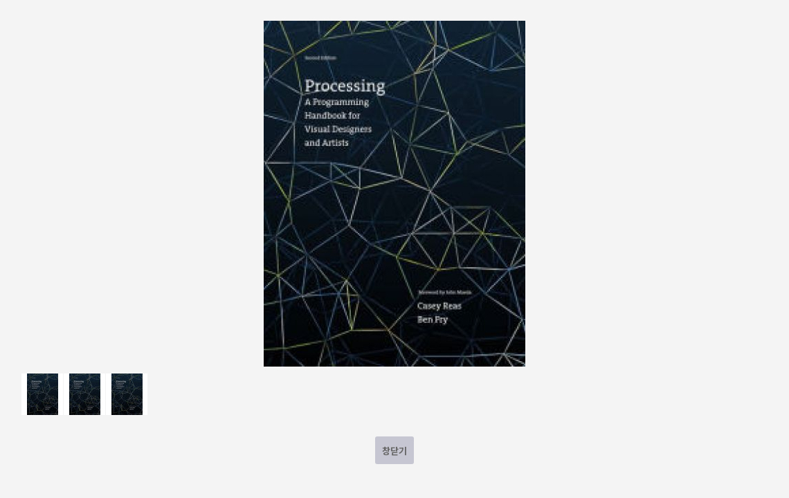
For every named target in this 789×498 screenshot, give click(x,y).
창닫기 (394, 450)
